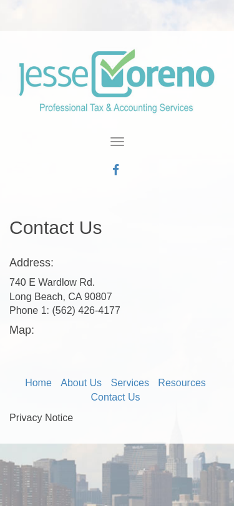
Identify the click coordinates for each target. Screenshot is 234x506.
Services (130, 382)
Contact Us (115, 397)
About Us (81, 382)
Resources (181, 382)
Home (38, 382)
